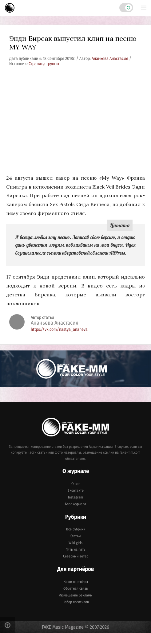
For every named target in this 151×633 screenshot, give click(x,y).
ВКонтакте (75, 490)
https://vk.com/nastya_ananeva (59, 329)
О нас (75, 484)
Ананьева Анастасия (110, 58)
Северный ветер (75, 556)
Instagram (75, 497)
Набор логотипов (75, 602)
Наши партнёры (75, 582)
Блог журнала (75, 504)
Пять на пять (75, 549)
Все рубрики (75, 529)
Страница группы (44, 63)
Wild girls (75, 543)
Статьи (75, 536)
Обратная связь (75, 588)
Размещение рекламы (76, 595)
